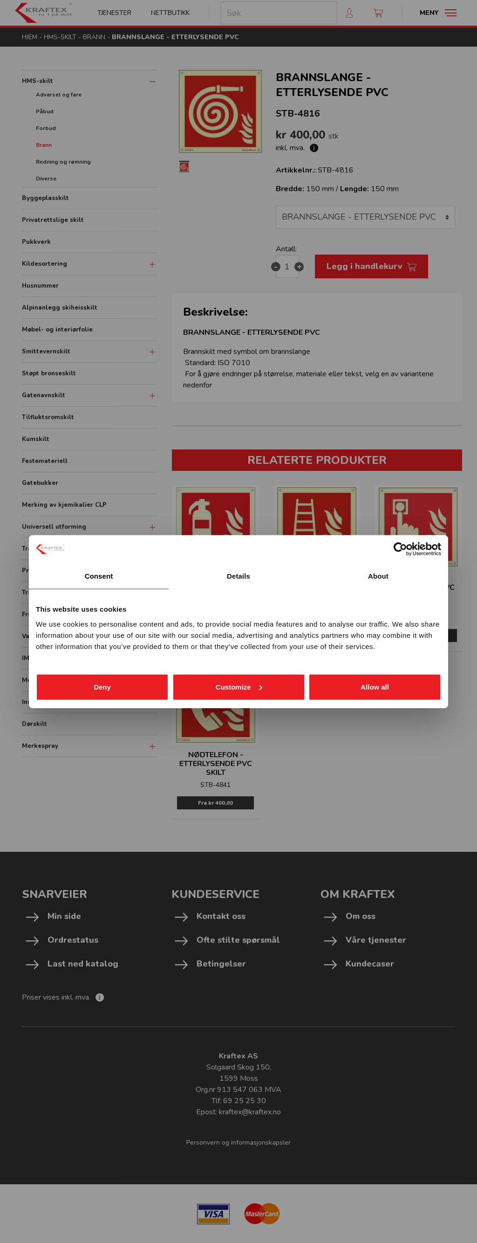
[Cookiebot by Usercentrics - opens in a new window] (400, 549)
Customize (239, 687)
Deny (102, 687)
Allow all (375, 687)
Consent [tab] (99, 576)
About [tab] (378, 576)
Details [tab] (238, 576)
